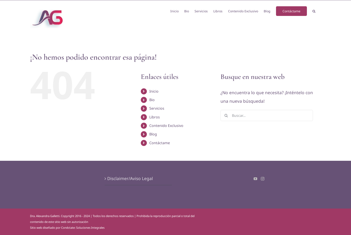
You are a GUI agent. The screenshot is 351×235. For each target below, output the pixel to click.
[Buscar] (226, 115)
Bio (152, 99)
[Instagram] (262, 179)
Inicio (153, 91)
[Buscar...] (266, 115)
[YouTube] (255, 179)
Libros (154, 117)
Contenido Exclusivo (166, 125)
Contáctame (159, 142)
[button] (313, 10)
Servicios (156, 108)
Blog (153, 134)
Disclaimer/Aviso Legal (130, 178)
